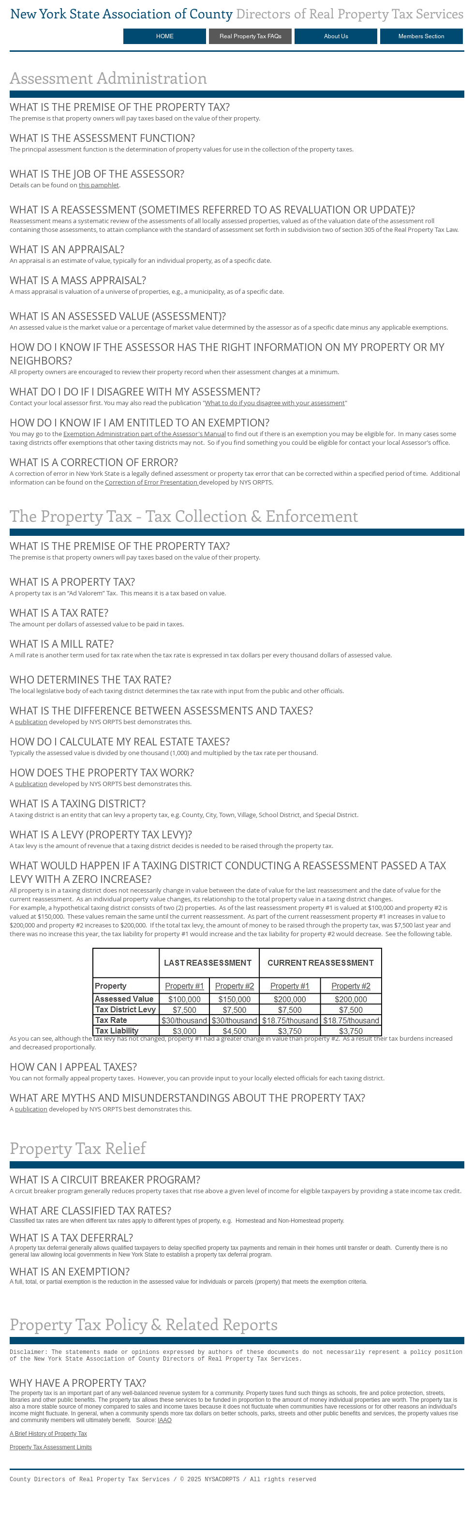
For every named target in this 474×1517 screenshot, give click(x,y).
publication (31, 721)
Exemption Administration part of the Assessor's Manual (144, 433)
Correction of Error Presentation (152, 482)
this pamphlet (99, 185)
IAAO (165, 1420)
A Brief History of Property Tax (48, 1433)
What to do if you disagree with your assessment (275, 402)
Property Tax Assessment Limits (51, 1447)
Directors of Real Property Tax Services (237, 13)
